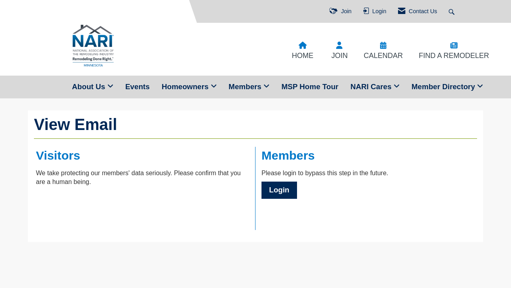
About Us (89, 86)
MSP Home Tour (310, 86)
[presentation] (96, 206)
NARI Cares (372, 86)
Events (137, 86)
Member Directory (444, 86)
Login (279, 190)
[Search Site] (452, 11)
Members (246, 86)
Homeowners (186, 86)
